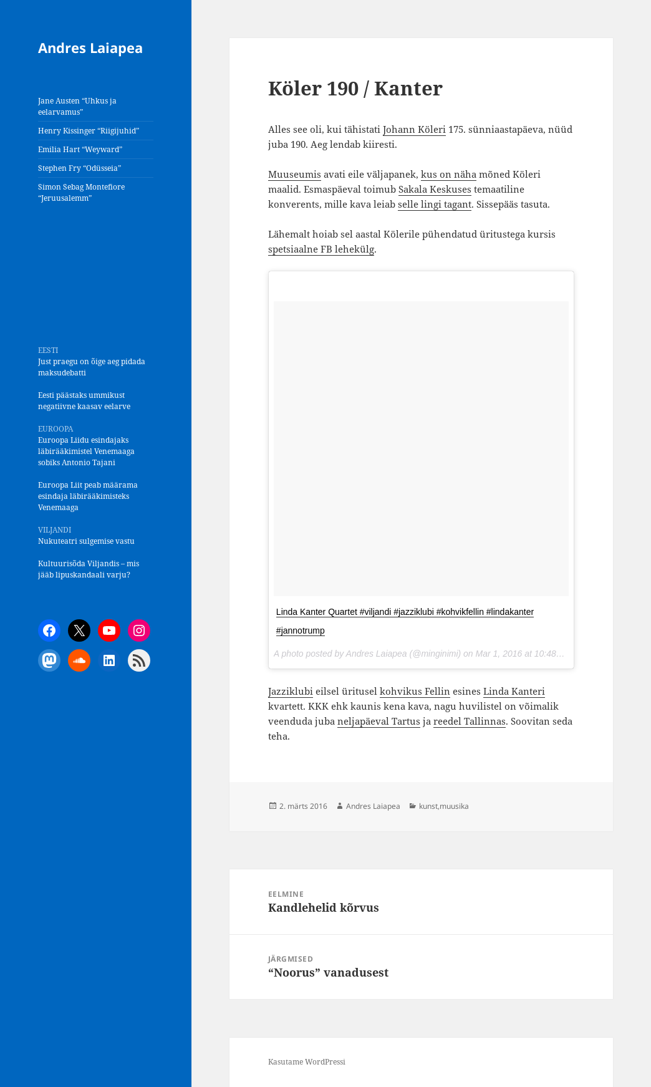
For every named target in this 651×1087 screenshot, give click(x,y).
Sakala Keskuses (434, 189)
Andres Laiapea (90, 47)
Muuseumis (294, 174)
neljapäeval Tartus (378, 721)
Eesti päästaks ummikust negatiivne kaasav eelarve (84, 401)
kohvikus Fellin (415, 691)
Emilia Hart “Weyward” (80, 149)
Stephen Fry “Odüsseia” (79, 168)
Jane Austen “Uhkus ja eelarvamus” (77, 106)
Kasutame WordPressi (306, 1061)
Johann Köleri (414, 129)
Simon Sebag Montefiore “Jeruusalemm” (81, 192)
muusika (454, 806)
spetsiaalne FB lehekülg (321, 249)
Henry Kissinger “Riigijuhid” (88, 130)
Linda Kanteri (514, 691)
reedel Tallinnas (469, 721)
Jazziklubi (290, 691)
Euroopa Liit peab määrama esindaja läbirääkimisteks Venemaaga (88, 496)
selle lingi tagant (434, 204)
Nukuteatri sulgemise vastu (86, 541)
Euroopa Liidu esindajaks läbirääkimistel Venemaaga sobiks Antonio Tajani (86, 451)
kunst (428, 806)
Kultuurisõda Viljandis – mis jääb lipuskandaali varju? (88, 569)
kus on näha (448, 174)
